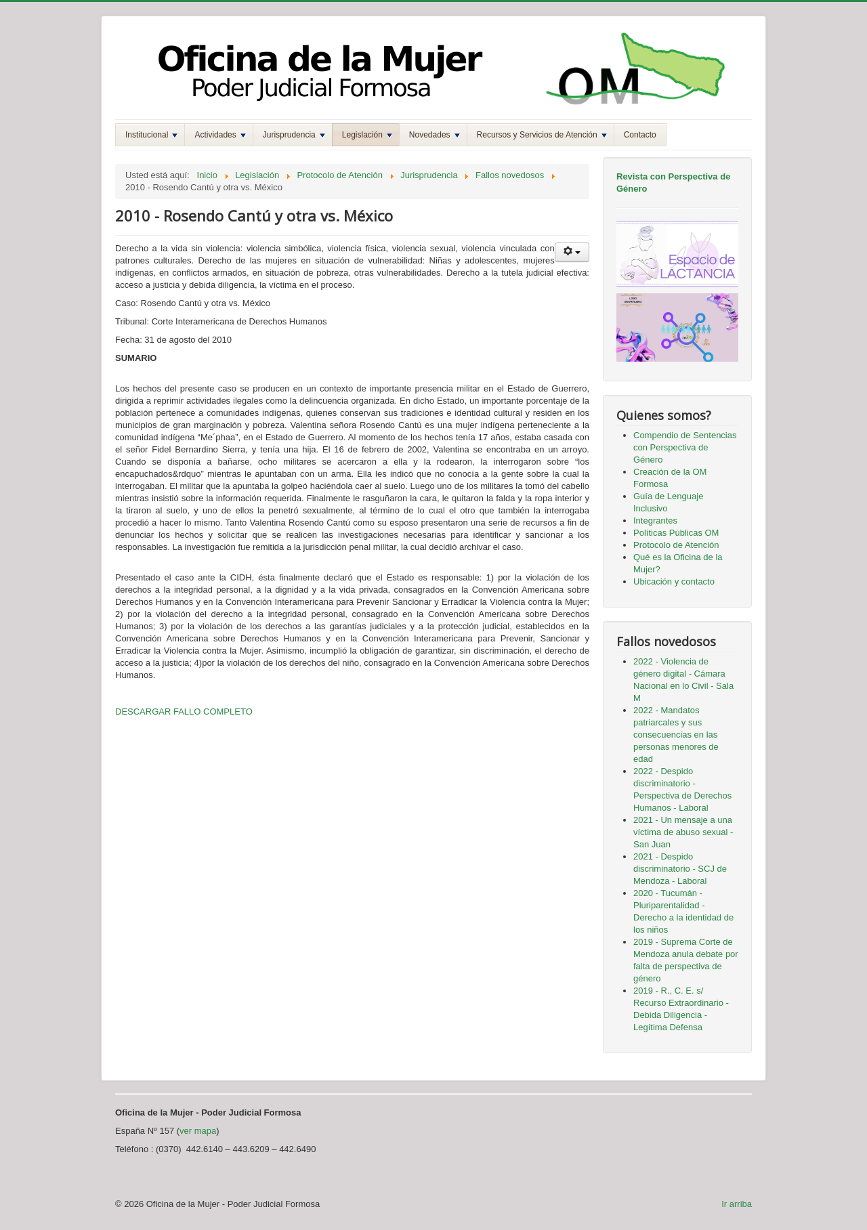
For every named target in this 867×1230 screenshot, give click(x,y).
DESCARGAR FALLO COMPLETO (184, 711)
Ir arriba (736, 1204)
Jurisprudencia (294, 135)
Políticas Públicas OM (676, 533)
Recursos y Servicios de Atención (542, 135)
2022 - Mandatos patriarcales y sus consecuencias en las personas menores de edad (676, 734)
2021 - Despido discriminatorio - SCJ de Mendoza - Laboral (680, 868)
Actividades (219, 135)
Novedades (434, 135)
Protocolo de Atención (676, 545)
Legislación (367, 135)
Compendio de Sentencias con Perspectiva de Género (685, 447)
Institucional (151, 135)
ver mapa (197, 1131)
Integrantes (655, 520)
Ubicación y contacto (674, 581)
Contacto (640, 135)
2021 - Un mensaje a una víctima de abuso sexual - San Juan (683, 832)
